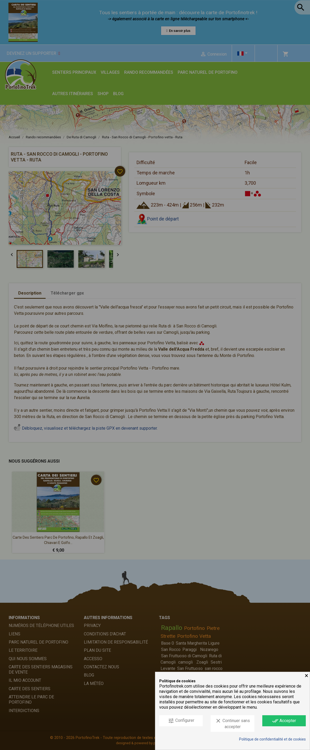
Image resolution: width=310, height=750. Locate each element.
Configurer (181, 721)
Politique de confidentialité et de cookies (272, 739)
